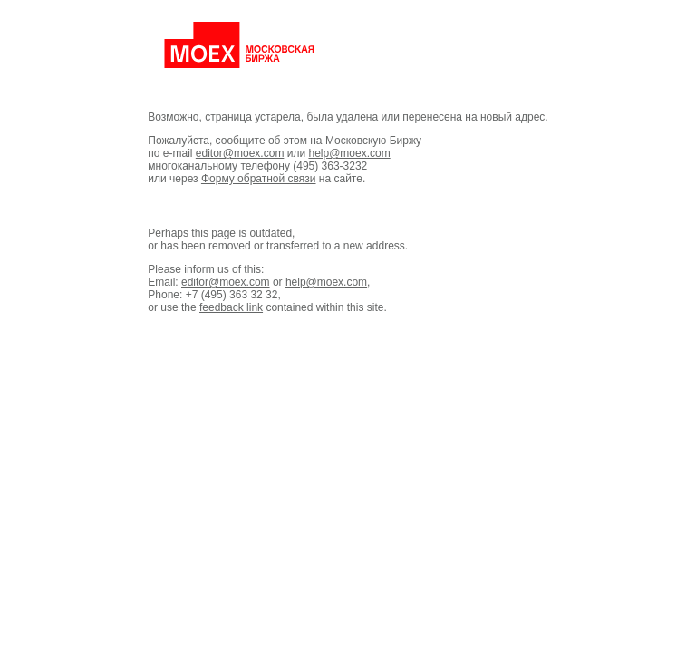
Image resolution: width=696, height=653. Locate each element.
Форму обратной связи (258, 178)
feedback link (231, 307)
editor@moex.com (240, 153)
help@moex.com (349, 153)
